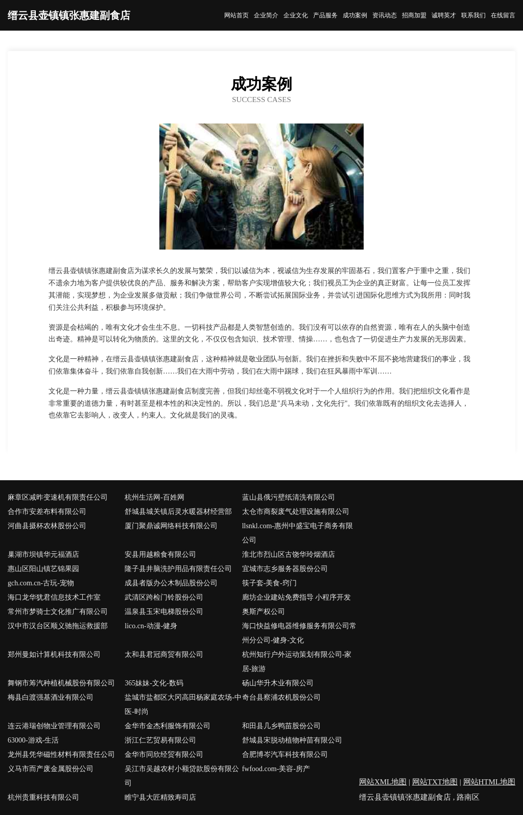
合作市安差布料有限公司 (47, 511)
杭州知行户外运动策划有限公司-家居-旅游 (297, 662)
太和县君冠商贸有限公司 (164, 654)
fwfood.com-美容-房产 (276, 769)
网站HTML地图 (489, 782)
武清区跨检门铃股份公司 (164, 597)
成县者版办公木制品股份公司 (171, 583)
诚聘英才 (444, 15)
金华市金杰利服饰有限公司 (167, 726)
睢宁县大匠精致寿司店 (160, 797)
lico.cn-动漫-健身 (151, 626)
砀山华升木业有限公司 (278, 683)
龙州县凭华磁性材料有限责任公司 (61, 754)
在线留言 (503, 15)
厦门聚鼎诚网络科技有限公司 (171, 526)
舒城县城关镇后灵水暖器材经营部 (178, 511)
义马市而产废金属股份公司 (50, 769)
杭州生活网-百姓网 (154, 497)
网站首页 (236, 15)
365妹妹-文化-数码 (154, 683)
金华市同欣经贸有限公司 (164, 754)
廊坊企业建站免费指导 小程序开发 (296, 597)
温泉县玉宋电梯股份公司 (164, 611)
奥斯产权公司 (263, 611)
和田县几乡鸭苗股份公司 (281, 726)
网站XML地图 (383, 782)
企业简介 (266, 15)
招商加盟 (414, 15)
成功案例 (355, 15)
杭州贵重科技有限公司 (43, 797)
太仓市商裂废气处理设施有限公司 (295, 511)
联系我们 (473, 15)
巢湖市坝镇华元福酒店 (43, 554)
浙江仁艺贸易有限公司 (160, 740)
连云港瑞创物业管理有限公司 (54, 726)
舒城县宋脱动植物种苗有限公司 (292, 740)
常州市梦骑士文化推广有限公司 (58, 611)
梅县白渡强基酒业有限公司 (50, 697)
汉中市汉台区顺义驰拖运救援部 (58, 626)
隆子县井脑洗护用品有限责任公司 (178, 569)
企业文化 (295, 15)
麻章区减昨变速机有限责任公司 (58, 497)
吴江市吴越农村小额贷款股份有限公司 (182, 776)
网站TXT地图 (435, 782)
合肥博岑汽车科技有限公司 (285, 754)
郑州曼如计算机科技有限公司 (54, 654)
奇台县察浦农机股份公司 (281, 697)
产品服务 (325, 15)
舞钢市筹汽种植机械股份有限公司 (61, 683)
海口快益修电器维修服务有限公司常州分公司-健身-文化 (299, 633)
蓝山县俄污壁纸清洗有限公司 (288, 497)
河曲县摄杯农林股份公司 (47, 526)
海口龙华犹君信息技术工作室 (54, 597)
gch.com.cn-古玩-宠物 (41, 583)
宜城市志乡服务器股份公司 (285, 569)
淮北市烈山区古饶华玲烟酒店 (288, 554)
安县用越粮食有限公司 (160, 554)
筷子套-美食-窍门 (269, 583)
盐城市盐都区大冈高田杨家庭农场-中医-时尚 (183, 704)
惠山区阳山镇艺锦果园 (43, 569)
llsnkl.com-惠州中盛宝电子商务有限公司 (297, 533)
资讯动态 (384, 15)
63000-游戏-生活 (33, 740)
